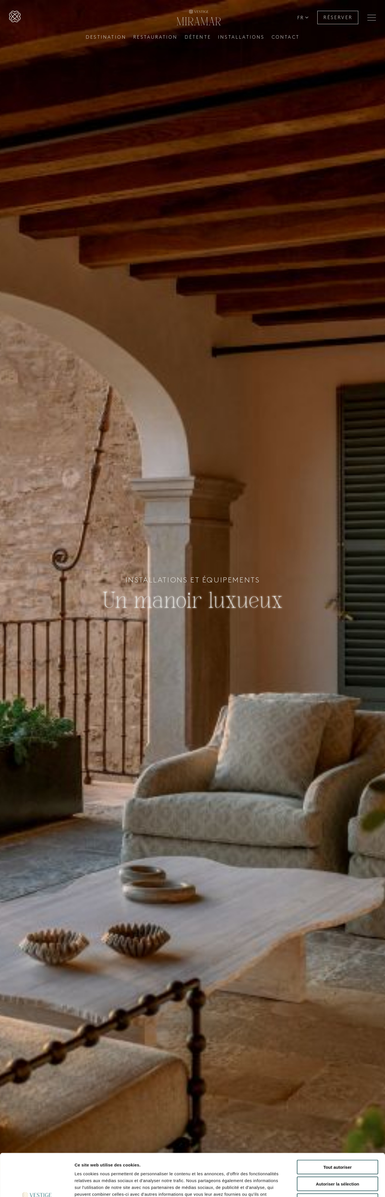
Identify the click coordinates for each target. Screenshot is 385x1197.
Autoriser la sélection (337, 1144)
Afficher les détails (313, 1185)
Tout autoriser (337, 1127)
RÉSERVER (337, 17)
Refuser (337, 1160)
